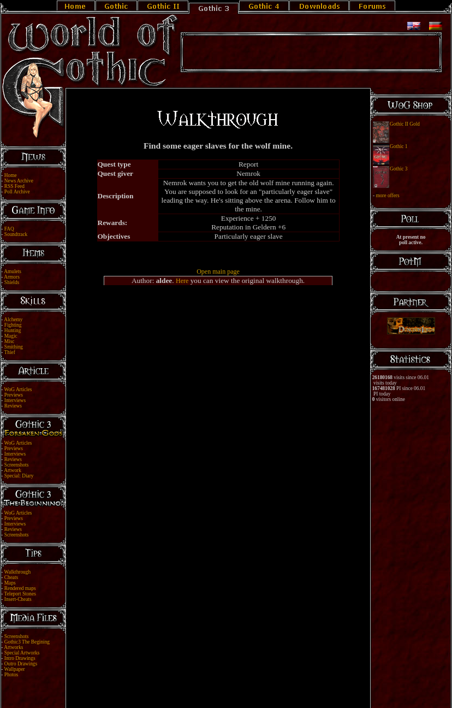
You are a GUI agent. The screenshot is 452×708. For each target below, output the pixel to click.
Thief (9, 352)
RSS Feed (14, 186)
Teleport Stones (20, 594)
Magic (10, 336)
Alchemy (13, 319)
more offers (387, 195)
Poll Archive (17, 191)
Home (10, 175)
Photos (11, 674)
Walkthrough (17, 572)
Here (182, 281)
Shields (11, 282)
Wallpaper (14, 669)
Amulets (12, 271)
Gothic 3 (398, 169)
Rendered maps (20, 588)
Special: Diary (19, 476)
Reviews (13, 406)
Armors (12, 277)
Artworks (13, 647)
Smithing (13, 347)
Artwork (12, 470)
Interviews (15, 400)
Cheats (11, 577)
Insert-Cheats (18, 599)
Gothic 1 (398, 146)
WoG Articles (18, 389)
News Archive (18, 181)
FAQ (9, 229)
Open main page (218, 271)
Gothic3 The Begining (27, 642)
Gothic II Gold (405, 124)
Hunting (12, 330)
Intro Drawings (19, 658)
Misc (9, 341)
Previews (13, 395)
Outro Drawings (20, 663)
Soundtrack (16, 234)
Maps (10, 583)
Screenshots (16, 465)
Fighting (13, 325)
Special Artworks (22, 653)
